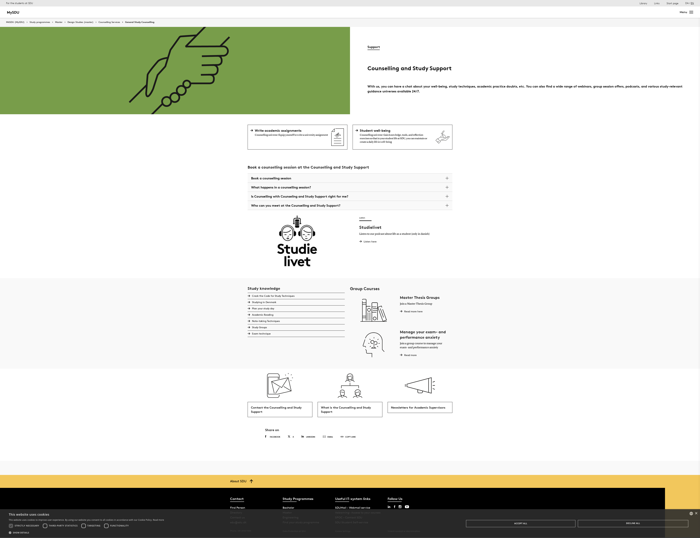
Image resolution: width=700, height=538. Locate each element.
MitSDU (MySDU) (15, 22)
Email (328, 437)
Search (668, 12)
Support (374, 47)
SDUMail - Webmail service (352, 508)
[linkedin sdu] (389, 507)
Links (657, 3)
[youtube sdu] (407, 507)
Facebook (272, 437)
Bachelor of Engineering (74, 12)
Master (50, 12)
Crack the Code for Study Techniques (273, 295)
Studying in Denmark (264, 302)
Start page (672, 3)
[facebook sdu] (394, 507)
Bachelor (35, 12)
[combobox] (691, 513)
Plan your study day (263, 308)
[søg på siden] (644, 12)
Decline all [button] (633, 523)
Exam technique (261, 333)
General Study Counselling (139, 22)
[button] (86, 533)
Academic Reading (262, 314)
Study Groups (259, 327)
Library (643, 3)
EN (692, 3)
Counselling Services (109, 22)
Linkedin (308, 437)
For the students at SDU (19, 3)
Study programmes (40, 22)
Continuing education (109, 12)
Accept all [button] (520, 523)
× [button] (696, 513)
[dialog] (350, 523)
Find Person (237, 508)
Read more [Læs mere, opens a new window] (158, 519)
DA (687, 3)
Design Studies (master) (80, 22)
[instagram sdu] (400, 507)
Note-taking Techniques (266, 320)
